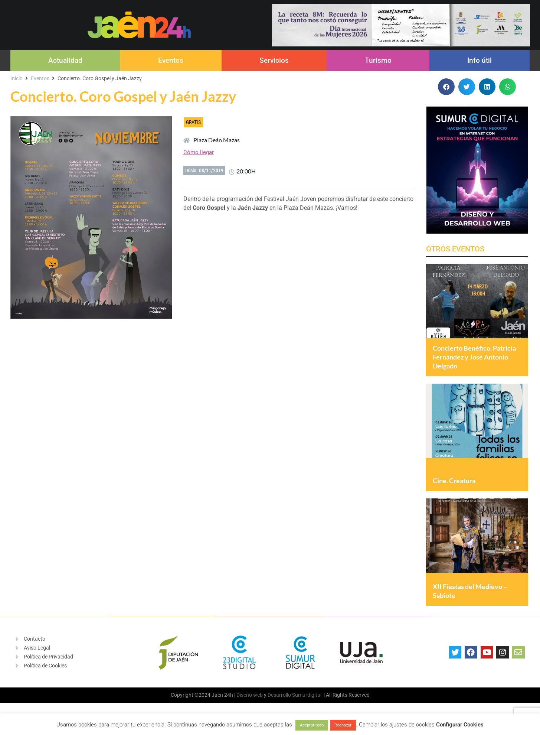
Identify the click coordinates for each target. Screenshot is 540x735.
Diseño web (249, 704)
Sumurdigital (306, 704)
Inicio (16, 78)
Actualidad (65, 60)
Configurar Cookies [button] (460, 724)
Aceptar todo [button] (312, 725)
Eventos (170, 60)
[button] (446, 86)
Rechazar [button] (342, 725)
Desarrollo (279, 704)
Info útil (479, 60)
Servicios (274, 60)
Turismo (378, 60)
